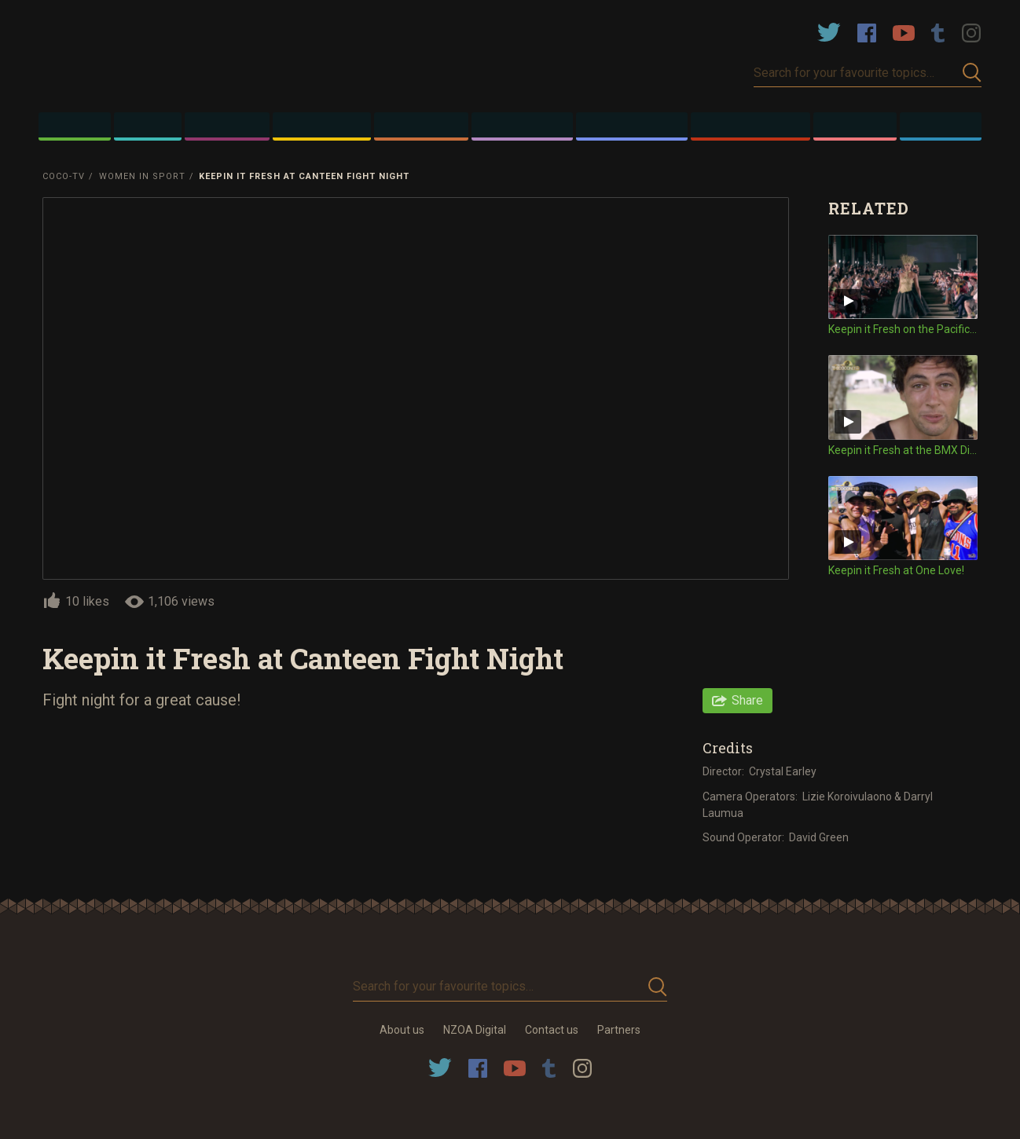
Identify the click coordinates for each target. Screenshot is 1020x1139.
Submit (972, 72)
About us (402, 1030)
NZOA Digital (474, 1030)
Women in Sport (142, 176)
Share (747, 700)
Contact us (551, 1030)
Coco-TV (63, 176)
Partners (618, 1030)
